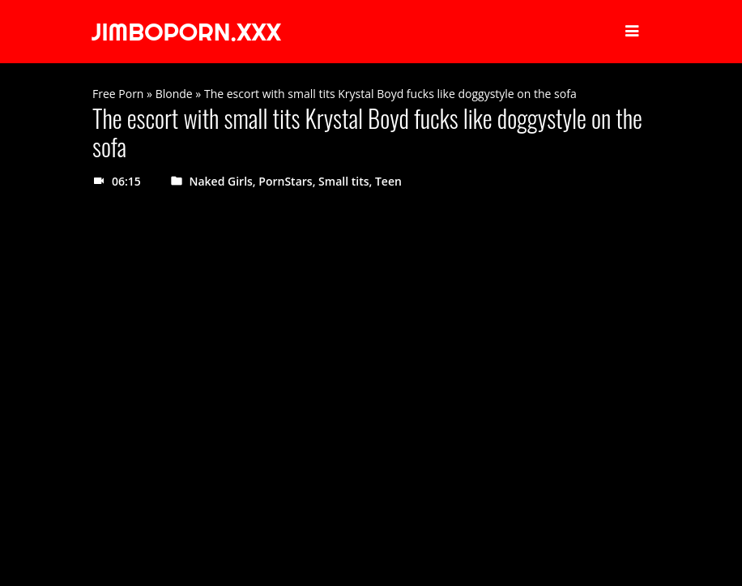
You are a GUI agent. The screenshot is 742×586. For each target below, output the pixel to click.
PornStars (285, 181)
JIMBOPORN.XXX (186, 31)
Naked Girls (221, 181)
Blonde (174, 93)
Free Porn (117, 93)
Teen (388, 181)
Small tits (343, 181)
